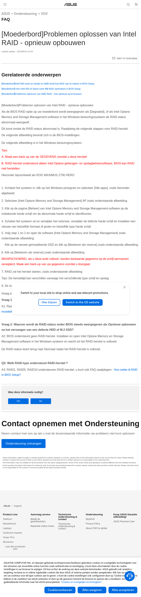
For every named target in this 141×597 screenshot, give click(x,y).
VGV (44, 14)
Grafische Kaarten (12, 533)
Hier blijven (49, 302)
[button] (5, 4)
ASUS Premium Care (124, 521)
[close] (124, 287)
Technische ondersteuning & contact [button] (67, 516)
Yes (18, 401)
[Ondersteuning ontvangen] (23, 443)
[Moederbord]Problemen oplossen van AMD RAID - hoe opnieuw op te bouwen (41, 94)
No (40, 401)
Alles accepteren (123, 590)
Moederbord (9, 523)
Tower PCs (9, 537)
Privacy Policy (93, 523)
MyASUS (90, 519)
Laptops (7, 528)
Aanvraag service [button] (40, 514)
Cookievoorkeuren (60, 590)
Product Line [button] (10, 514)
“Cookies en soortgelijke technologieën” (81, 582)
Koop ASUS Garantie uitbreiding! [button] (125, 515)
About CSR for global (96, 528)
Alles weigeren (92, 590)
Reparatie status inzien (42, 526)
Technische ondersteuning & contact (66, 526)
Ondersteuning (25, 14)
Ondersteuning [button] (94, 514)
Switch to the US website (82, 302)
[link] (70, 4)
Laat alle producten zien (15, 547)
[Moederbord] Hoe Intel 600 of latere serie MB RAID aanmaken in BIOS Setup (41, 88)
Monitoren (8, 542)
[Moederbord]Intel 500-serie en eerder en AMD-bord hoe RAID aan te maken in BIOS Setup (47, 83)
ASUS (5, 14)
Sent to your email (127, 58)
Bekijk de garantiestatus (38, 520)
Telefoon (7, 519)
